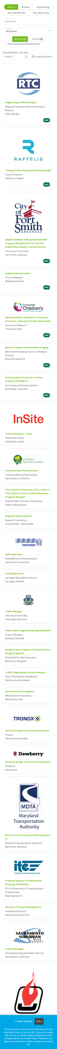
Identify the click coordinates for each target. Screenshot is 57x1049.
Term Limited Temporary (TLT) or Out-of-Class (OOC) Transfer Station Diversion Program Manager (27, 493)
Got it (39, 1021)
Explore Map (42, 6)
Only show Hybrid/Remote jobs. (24, 43)
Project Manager (14, 948)
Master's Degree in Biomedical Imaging (26, 347)
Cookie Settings (23, 1021)
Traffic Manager (13, 611)
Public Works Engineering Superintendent (28, 630)
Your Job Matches (17, 12)
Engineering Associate (17, 273)
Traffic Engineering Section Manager (25, 672)
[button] (37, 39)
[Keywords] (28, 21)
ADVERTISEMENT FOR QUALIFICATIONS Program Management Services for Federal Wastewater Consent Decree (26, 243)
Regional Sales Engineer (18, 515)
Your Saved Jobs (41, 12)
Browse (25, 6)
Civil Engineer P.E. (14, 573)
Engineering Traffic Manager (20, 102)
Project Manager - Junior (19, 433)
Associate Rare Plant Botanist (21, 470)
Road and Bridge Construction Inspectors (28, 761)
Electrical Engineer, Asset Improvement (27, 730)
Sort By (8, 56)
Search (11, 6)
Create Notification (42, 56)
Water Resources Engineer (19, 691)
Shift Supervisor (13, 554)
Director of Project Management (23, 906)
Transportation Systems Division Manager (28, 170)
